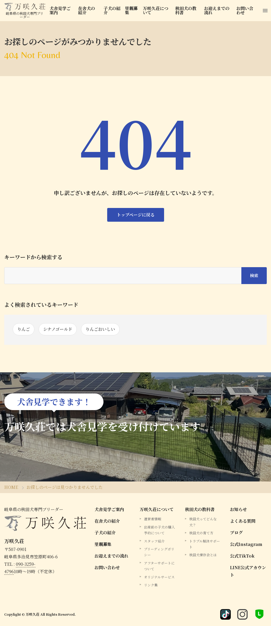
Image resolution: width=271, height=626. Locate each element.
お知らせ (238, 509)
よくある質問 (242, 521)
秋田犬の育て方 (201, 532)
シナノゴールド (57, 329)
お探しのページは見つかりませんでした (64, 487)
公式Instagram (246, 544)
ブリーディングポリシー (159, 551)
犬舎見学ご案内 (60, 10)
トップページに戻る (136, 215)
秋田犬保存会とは (203, 554)
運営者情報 (152, 518)
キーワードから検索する (33, 257)
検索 (254, 275)
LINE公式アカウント (248, 571)
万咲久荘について (155, 10)
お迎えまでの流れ (216, 10)
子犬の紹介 (111, 10)
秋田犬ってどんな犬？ (203, 521)
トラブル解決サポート (204, 544)
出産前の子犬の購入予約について (159, 530)
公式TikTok (242, 556)
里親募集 (131, 10)
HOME (11, 487)
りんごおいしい (100, 329)
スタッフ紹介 (154, 541)
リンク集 (151, 584)
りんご (23, 329)
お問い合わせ (244, 10)
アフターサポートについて (159, 565)
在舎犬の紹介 (86, 10)
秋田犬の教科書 (185, 10)
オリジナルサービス (159, 576)
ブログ (236, 533)
